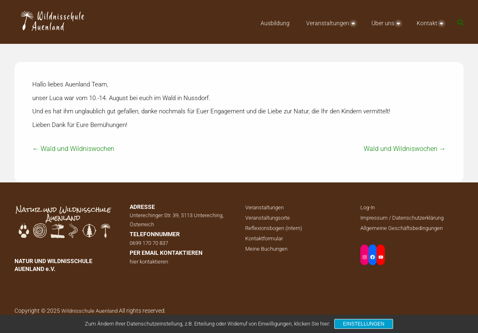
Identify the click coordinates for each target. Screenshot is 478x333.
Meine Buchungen (266, 249)
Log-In (367, 207)
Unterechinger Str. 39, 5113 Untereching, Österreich (177, 220)
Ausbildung (275, 23)
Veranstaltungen (327, 23)
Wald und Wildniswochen (73, 149)
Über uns (383, 23)
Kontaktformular (264, 238)
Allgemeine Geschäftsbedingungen (401, 228)
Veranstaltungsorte (267, 218)
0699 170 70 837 (149, 243)
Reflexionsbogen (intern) (273, 228)
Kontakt (427, 23)
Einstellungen (363, 324)
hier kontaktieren (149, 262)
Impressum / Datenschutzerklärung (402, 218)
